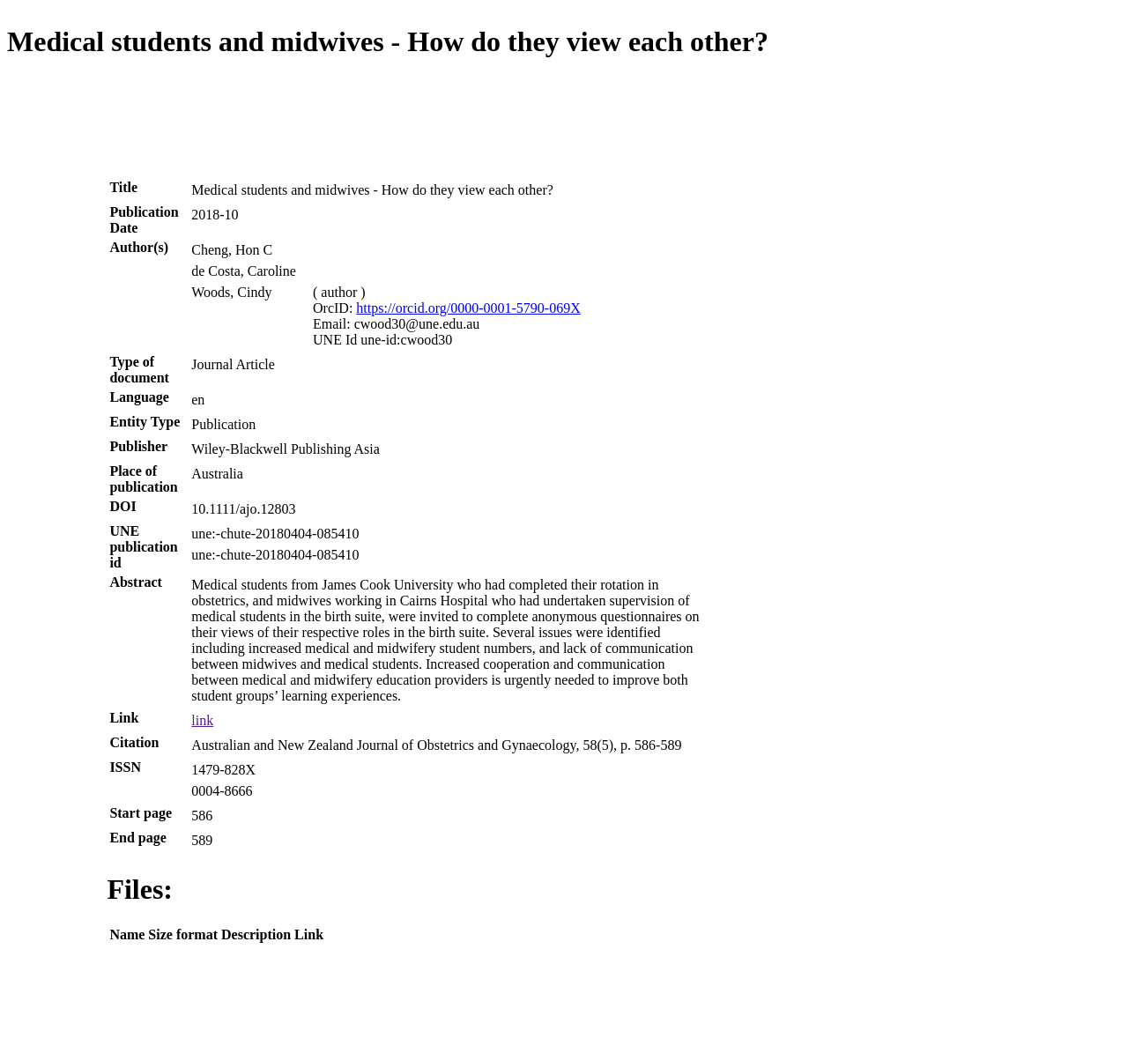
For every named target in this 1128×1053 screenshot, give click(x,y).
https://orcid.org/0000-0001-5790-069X (468, 307)
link (202, 720)
